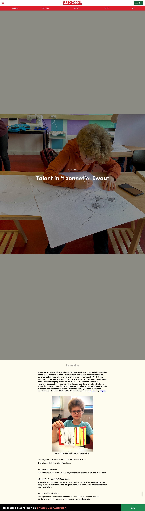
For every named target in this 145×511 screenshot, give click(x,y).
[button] (3, 3)
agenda (15, 8)
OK (133, 508)
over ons (76, 8)
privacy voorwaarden (51, 507)
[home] (72, 3)
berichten (45, 8)
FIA (133, 8)
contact (106, 8)
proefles (138, 3)
